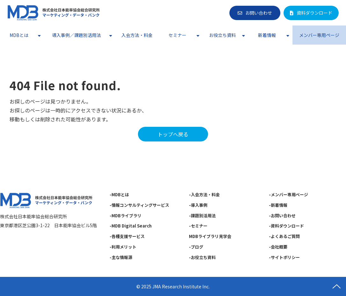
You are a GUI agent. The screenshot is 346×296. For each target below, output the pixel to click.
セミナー (177, 35)
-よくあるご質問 (284, 236)
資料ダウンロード (314, 13)
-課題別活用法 (202, 216)
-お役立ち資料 (202, 257)
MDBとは (19, 35)
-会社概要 (278, 247)
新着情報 (267, 35)
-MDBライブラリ (125, 216)
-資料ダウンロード (286, 226)
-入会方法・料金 (204, 194)
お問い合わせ (258, 13)
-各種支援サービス (127, 236)
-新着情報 (278, 205)
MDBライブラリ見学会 (210, 236)
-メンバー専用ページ (288, 194)
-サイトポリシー (284, 257)
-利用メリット (123, 247)
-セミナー (198, 226)
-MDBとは (119, 194)
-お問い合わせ (282, 216)
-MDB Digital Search (131, 226)
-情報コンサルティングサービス (139, 205)
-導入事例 (198, 205)
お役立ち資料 (222, 35)
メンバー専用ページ (319, 35)
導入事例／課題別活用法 (76, 35)
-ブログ (196, 247)
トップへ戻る (173, 134)
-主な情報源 (121, 257)
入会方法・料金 (137, 35)
